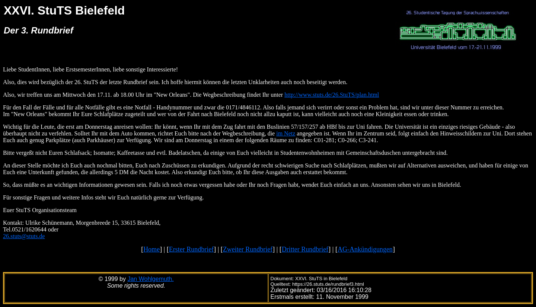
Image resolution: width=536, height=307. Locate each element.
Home (151, 249)
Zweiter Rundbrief (247, 249)
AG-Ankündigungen (365, 249)
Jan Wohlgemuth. (150, 279)
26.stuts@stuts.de (24, 236)
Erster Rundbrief (191, 249)
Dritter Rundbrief (305, 249)
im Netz (285, 133)
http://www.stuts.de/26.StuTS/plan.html (331, 95)
